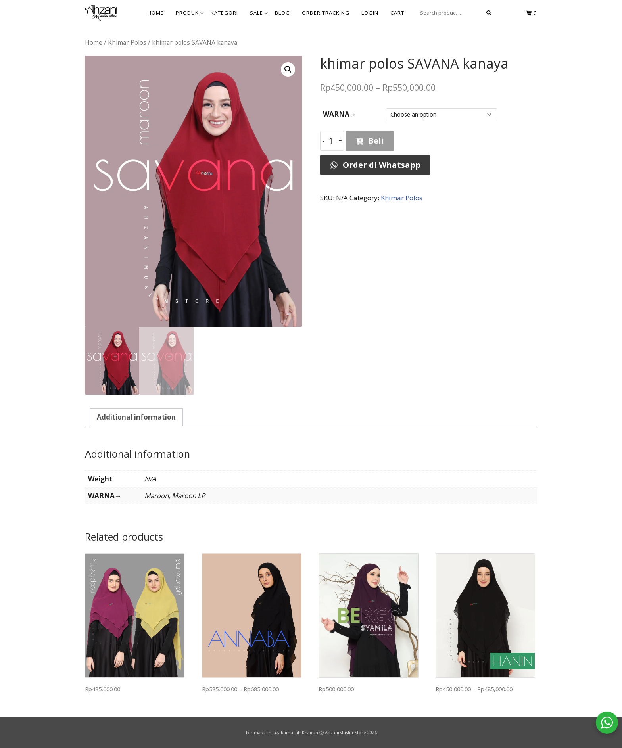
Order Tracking (325, 12)
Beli (369, 140)
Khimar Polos (127, 42)
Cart (397, 12)
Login (369, 12)
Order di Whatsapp (375, 164)
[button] (288, 69)
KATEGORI (224, 12)
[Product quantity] (332, 141)
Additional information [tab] (136, 417)
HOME (156, 12)
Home (93, 42)
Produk (189, 12)
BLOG (282, 12)
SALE (259, 12)
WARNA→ (339, 114)
